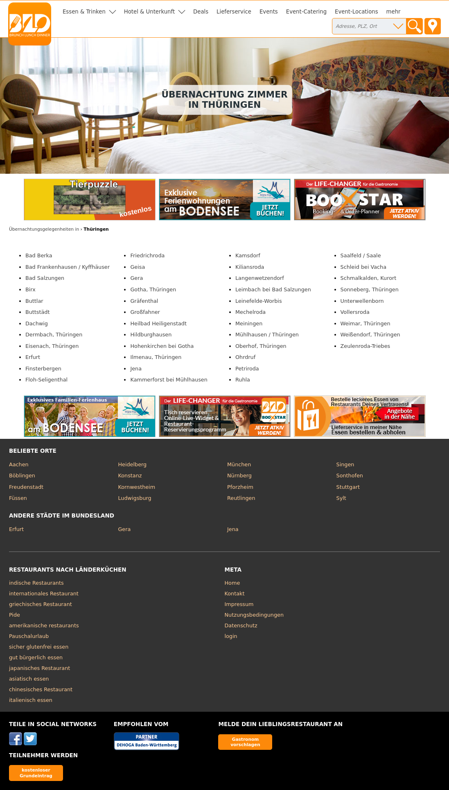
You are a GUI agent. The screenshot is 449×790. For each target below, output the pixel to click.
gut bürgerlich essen (36, 657)
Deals (200, 12)
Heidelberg (132, 464)
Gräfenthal (144, 301)
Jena (136, 368)
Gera (136, 278)
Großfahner (145, 312)
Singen (345, 464)
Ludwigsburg (134, 498)
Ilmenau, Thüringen (155, 357)
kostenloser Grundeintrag (36, 772)
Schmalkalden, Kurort (369, 278)
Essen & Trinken (84, 12)
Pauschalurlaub (29, 636)
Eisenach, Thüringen (52, 346)
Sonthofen (349, 475)
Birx (30, 289)
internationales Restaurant (44, 593)
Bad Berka (38, 255)
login (231, 636)
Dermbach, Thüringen (53, 334)
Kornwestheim (136, 487)
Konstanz (130, 475)
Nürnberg (239, 475)
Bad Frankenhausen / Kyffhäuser (67, 267)
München (239, 464)
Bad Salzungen (44, 278)
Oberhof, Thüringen (261, 346)
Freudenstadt (26, 487)
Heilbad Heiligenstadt (158, 323)
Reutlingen (241, 498)
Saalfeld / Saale (361, 255)
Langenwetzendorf (259, 278)
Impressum (239, 604)
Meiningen (248, 323)
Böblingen (22, 475)
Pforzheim (240, 487)
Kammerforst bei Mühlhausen (168, 380)
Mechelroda (250, 312)
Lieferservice (234, 12)
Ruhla (242, 380)
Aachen (19, 464)
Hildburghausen (150, 334)
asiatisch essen (29, 679)
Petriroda (247, 368)
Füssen (18, 498)
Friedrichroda (147, 255)
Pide (14, 615)
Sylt (341, 498)
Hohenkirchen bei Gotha (162, 346)
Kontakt (235, 593)
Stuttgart (348, 487)
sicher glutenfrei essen (38, 647)
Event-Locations (356, 12)
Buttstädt (37, 312)
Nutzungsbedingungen (254, 615)
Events (268, 12)
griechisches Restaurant (40, 604)
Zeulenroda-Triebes (365, 346)
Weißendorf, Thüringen (370, 334)
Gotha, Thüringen (153, 289)
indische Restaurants (36, 583)
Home (232, 583)
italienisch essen (30, 700)
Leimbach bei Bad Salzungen (273, 289)
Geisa (137, 267)
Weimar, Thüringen (365, 323)
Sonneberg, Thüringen (370, 289)
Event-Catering (306, 12)
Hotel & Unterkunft (149, 12)
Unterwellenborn (362, 301)
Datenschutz (241, 625)
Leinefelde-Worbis (258, 301)
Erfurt (32, 357)
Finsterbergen (43, 368)
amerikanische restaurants (44, 625)
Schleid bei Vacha (364, 267)
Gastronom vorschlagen (245, 742)
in (44, 229)
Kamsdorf (247, 255)
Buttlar (34, 301)
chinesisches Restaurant (40, 689)
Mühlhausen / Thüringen (267, 334)
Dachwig (36, 323)
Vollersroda (355, 312)
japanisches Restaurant (39, 668)
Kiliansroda (249, 267)
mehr (393, 12)
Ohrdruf (245, 357)
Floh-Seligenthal (46, 380)
